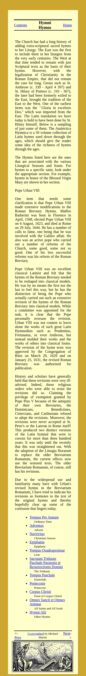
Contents (20, 25)
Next (66, 633)
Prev (17, 638)
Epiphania (37, 542)
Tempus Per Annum (44, 517)
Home (67, 25)
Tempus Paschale (42, 575)
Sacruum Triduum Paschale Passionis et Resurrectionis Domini (46, 563)
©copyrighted (35, 633)
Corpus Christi (40, 592)
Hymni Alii (38, 612)
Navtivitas (37, 534)
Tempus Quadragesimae (47, 550)
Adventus (37, 525)
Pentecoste (37, 583)
